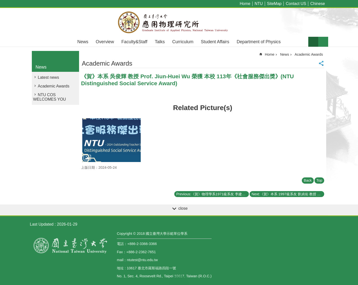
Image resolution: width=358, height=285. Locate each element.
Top (319, 180)
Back (308, 180)
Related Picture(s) (202, 108)
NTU (259, 3)
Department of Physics (259, 41)
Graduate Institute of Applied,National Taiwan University (179, 22)
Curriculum (182, 41)
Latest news (48, 77)
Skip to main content (2, 2)
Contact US (296, 3)
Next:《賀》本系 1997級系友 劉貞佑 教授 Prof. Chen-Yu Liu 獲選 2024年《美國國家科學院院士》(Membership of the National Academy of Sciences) (288, 194)
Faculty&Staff (134, 41)
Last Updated (41, 224)
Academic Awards (53, 86)
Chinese (317, 3)
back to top (179, 280)
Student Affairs (215, 41)
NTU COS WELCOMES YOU (49, 97)
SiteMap (274, 3)
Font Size (313, 42)
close (182, 208)
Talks (160, 41)
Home (245, 3)
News (82, 41)
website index (323, 42)
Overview (105, 41)
